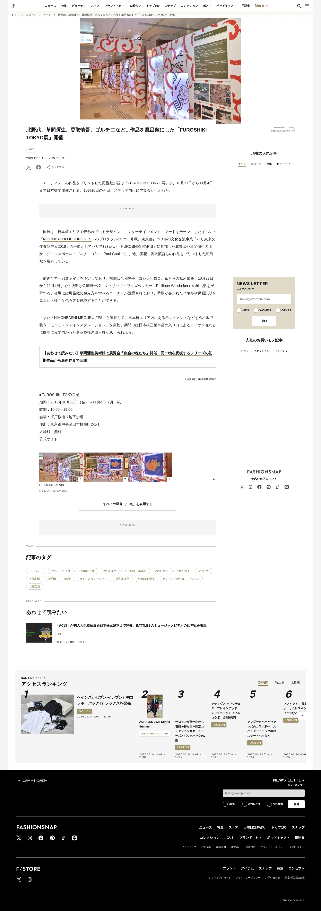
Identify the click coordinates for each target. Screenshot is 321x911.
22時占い (145, 5)
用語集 (255, 5)
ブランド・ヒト (124, 5)
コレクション (198, 5)
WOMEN (265, 310)
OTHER (286, 310)
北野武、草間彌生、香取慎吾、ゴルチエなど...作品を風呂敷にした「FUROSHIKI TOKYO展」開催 (116, 15)
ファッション (261, 350)
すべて (242, 163)
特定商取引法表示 (295, 877)
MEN (245, 310)
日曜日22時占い (255, 827)
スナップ (179, 5)
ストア (105, 5)
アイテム (247, 868)
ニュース (60, 5)
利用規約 (250, 847)
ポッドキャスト (236, 5)
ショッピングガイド (220, 877)
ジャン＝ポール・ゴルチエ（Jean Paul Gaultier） (88, 254)
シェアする (55, 167)
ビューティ (88, 5)
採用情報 (206, 847)
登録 (264, 321)
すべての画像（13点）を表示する (128, 504)
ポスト (216, 5)
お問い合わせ (297, 847)
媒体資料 (221, 847)
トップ (15, 15)
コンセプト (296, 868)
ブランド (229, 868)
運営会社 (236, 847)
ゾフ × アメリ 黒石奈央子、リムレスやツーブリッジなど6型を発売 (298, 736)
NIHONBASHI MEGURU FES (67, 239)
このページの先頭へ (32, 780)
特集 (73, 5)
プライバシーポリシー (272, 847)
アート (47, 15)
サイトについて (188, 847)
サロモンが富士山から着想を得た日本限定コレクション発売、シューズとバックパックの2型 (190, 731)
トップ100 (162, 5)
